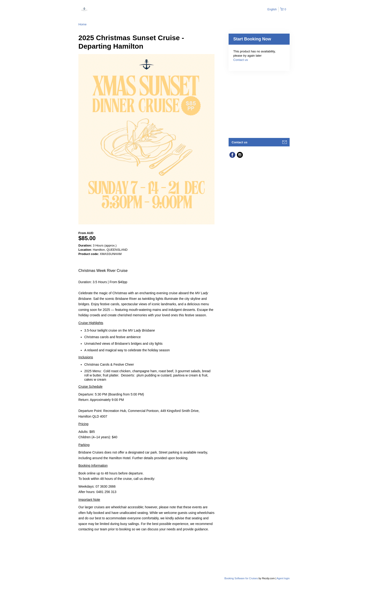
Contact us (240, 60)
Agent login (283, 578)
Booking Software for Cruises (241, 578)
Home (82, 24)
